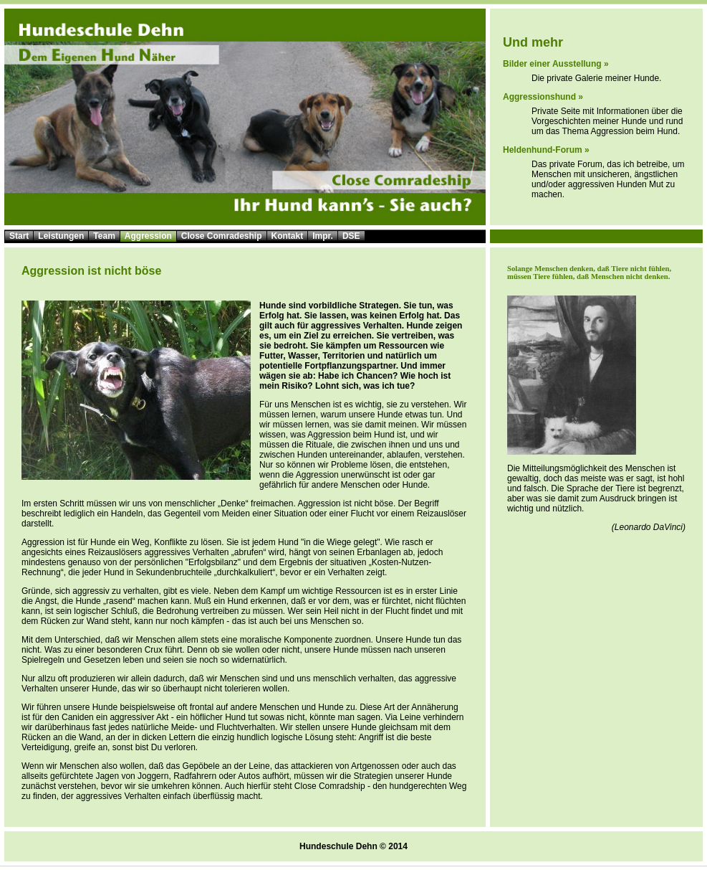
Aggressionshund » (543, 97)
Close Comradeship (221, 236)
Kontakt (287, 236)
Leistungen (61, 236)
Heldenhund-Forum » (546, 150)
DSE (351, 236)
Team (104, 236)
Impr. (322, 236)
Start (19, 236)
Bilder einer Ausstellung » (556, 64)
